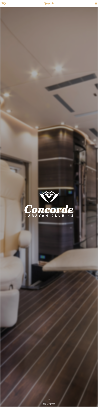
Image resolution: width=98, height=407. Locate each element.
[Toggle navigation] (85, 3)
